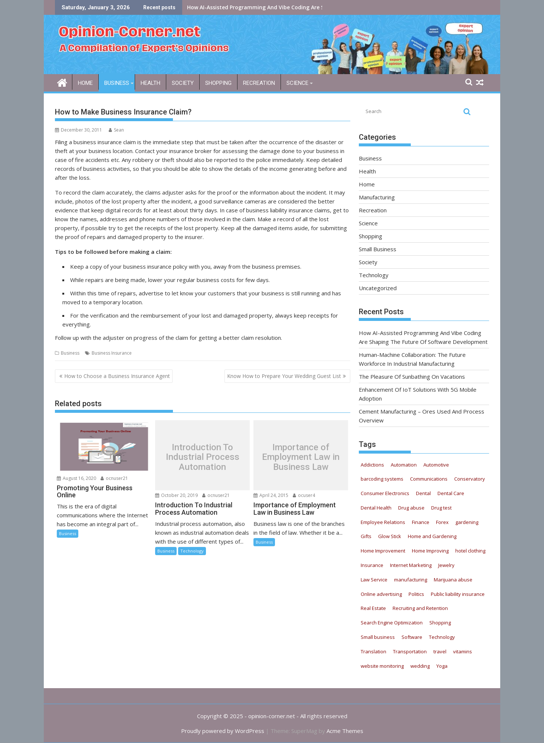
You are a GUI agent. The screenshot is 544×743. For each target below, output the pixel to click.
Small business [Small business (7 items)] (378, 637)
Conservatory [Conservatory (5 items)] (469, 478)
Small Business (377, 249)
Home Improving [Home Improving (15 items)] (430, 550)
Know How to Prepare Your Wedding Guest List (284, 375)
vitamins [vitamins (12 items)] (462, 651)
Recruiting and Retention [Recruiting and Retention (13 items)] (420, 608)
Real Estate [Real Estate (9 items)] (373, 608)
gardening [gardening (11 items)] (466, 522)
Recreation (259, 83)
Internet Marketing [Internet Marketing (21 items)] (411, 565)
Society (183, 83)
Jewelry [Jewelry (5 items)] (446, 565)
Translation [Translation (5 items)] (373, 651)
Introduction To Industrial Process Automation (202, 457)
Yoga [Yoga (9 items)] (442, 666)
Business (116, 83)
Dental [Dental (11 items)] (423, 493)
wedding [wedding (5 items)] (420, 666)
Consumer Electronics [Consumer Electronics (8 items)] (385, 493)
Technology (192, 551)
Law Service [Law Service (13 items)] (374, 579)
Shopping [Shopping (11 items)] (440, 622)
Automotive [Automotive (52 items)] (436, 464)
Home (85, 83)
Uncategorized (378, 288)
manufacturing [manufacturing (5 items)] (410, 579)
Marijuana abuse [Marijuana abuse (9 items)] (453, 579)
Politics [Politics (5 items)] (416, 594)
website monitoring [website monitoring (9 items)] (382, 666)
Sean (116, 130)
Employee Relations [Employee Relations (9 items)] (383, 522)
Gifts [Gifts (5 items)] (366, 536)
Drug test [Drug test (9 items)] (441, 507)
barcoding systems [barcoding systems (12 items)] (382, 478)
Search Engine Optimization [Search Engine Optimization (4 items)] (392, 622)
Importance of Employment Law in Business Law (301, 457)
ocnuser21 (114, 478)
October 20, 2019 (176, 495)
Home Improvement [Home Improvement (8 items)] (383, 550)
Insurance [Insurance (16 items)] (372, 565)
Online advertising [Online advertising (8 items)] (381, 594)
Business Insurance (112, 353)
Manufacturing (377, 197)
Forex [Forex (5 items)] (442, 522)
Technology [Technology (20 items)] (442, 637)
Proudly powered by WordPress (222, 730)
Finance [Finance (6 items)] (420, 522)
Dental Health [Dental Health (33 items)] (376, 507)
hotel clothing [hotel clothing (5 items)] (470, 550)
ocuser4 (304, 495)
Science (297, 83)
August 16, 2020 (76, 478)
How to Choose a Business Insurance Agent (117, 375)
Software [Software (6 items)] (412, 637)
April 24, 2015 (270, 495)
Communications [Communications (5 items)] (429, 478)
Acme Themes (345, 730)
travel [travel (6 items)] (439, 651)
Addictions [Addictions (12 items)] (372, 464)
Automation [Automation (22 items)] (404, 464)
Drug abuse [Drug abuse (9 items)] (411, 507)
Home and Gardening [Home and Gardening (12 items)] (432, 536)
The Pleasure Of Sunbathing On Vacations (412, 376)
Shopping (218, 83)
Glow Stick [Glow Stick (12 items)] (389, 536)
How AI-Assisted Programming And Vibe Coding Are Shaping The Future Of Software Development (314, 7)
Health (150, 83)
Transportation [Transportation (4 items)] (410, 651)
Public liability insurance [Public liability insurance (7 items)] (458, 594)
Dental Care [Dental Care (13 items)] (451, 493)
